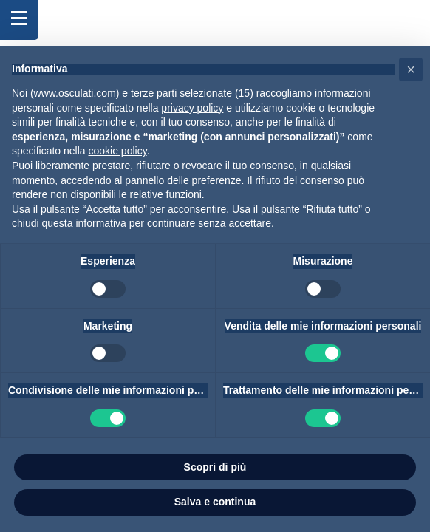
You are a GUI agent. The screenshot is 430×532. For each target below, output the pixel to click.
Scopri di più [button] (215, 467)
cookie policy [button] (118, 151)
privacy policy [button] (192, 108)
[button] (411, 69)
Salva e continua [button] (215, 502)
